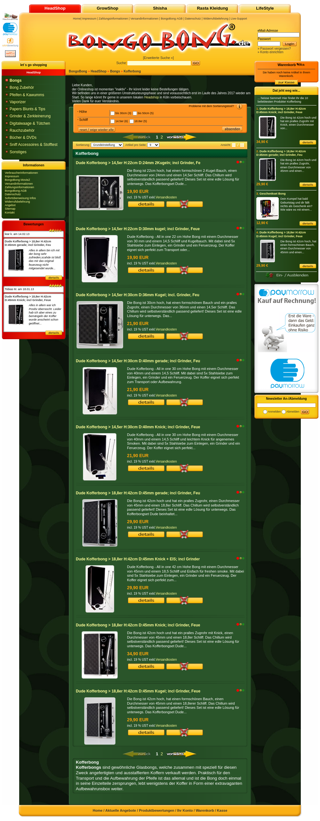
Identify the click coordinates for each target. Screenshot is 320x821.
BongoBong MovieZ (17, 179)
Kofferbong (132, 71)
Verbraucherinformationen (21, 172)
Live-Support (239, 18)
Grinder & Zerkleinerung (30, 116)
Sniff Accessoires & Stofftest (34, 144)
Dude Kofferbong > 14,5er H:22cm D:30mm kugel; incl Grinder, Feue (138, 229)
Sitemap (10, 208)
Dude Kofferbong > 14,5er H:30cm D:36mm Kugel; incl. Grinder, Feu (137, 295)
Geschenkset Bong (273, 193)
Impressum (12, 176)
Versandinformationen (19, 183)
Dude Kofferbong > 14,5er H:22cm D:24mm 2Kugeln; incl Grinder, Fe (138, 163)
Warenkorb (286, 65)
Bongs (115, 71)
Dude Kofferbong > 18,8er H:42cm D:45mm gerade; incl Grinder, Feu (138, 493)
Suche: (121, 63)
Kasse (222, 810)
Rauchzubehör (22, 130)
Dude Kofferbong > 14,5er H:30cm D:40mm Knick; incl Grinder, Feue (138, 427)
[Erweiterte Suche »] (158, 58)
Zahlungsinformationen (19, 187)
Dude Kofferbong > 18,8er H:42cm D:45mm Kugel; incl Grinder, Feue (138, 691)
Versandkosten (166, 197)
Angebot (10, 205)
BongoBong (78, 71)
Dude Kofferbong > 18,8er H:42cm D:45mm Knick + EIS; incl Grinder (138, 559)
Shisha (160, 8)
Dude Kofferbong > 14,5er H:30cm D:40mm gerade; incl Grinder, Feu (138, 361)
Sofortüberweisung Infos (20, 198)
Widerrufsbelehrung (17, 201)
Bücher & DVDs (23, 137)
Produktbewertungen (156, 810)
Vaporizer (18, 102)
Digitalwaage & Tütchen (30, 123)
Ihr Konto (185, 810)
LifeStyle (265, 8)
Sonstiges (18, 152)
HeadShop (98, 71)
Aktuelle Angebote (120, 810)
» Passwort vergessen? (274, 48)
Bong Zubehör (22, 87)
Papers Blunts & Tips (27, 109)
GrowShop (107, 8)
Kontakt (10, 212)
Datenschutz (13, 194)
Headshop (151, 97)
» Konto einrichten (271, 52)
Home (77, 18)
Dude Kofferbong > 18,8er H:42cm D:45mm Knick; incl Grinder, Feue (138, 625)
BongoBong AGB (16, 190)
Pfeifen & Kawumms (27, 95)
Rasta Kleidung (212, 8)
